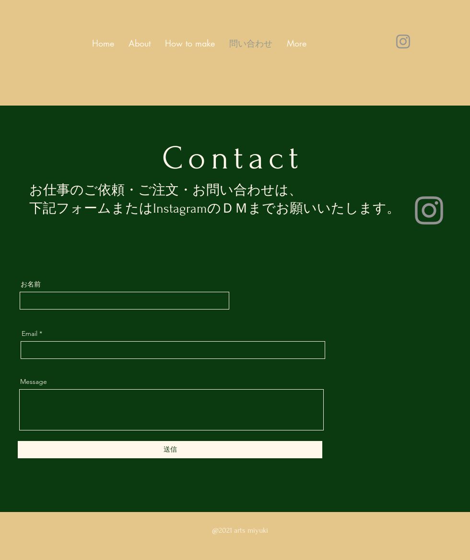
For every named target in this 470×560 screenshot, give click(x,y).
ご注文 (158, 190)
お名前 (31, 284)
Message (33, 381)
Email (29, 333)
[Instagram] (403, 41)
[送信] (170, 449)
